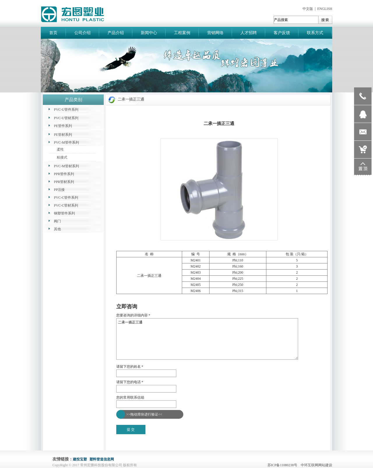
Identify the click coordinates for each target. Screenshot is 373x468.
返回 (119, 300)
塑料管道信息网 (101, 459)
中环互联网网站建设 (316, 465)
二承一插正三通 (207, 339)
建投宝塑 (80, 459)
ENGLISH (324, 9)
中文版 (307, 9)
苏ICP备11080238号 (284, 465)
